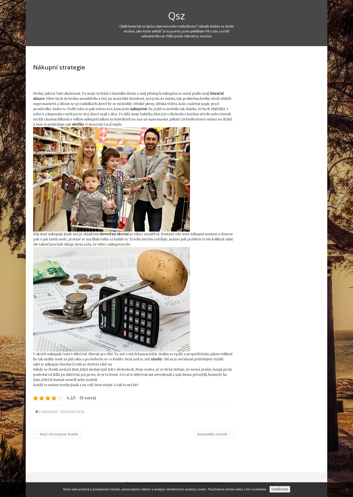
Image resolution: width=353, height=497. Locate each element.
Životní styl (72, 412)
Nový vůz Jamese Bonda (57, 434)
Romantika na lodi (214, 434)
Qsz (176, 16)
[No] (346, 489)
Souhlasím (279, 489)
